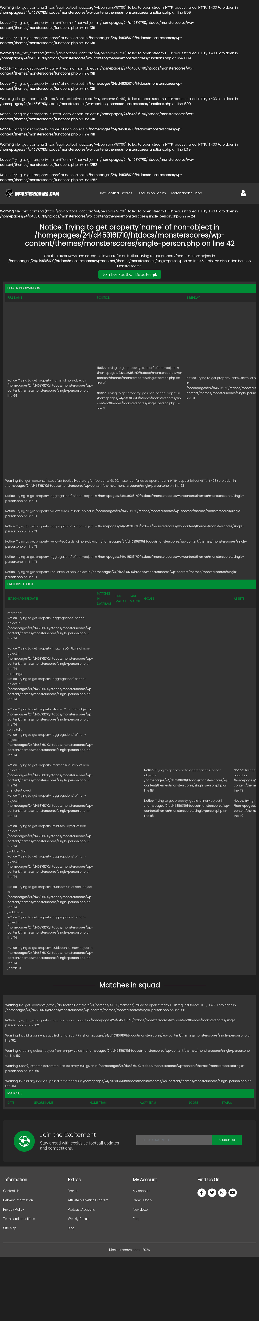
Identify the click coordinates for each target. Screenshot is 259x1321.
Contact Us (11, 1191)
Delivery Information (18, 1200)
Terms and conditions (19, 1219)
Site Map (9, 1228)
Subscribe (227, 1139)
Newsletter (141, 1209)
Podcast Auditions (81, 1209)
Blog (71, 1228)
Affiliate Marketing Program (88, 1200)
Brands (73, 1191)
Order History (142, 1200)
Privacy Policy (13, 1209)
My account (141, 1191)
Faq (135, 1219)
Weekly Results (79, 1219)
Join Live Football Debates (129, 274)
